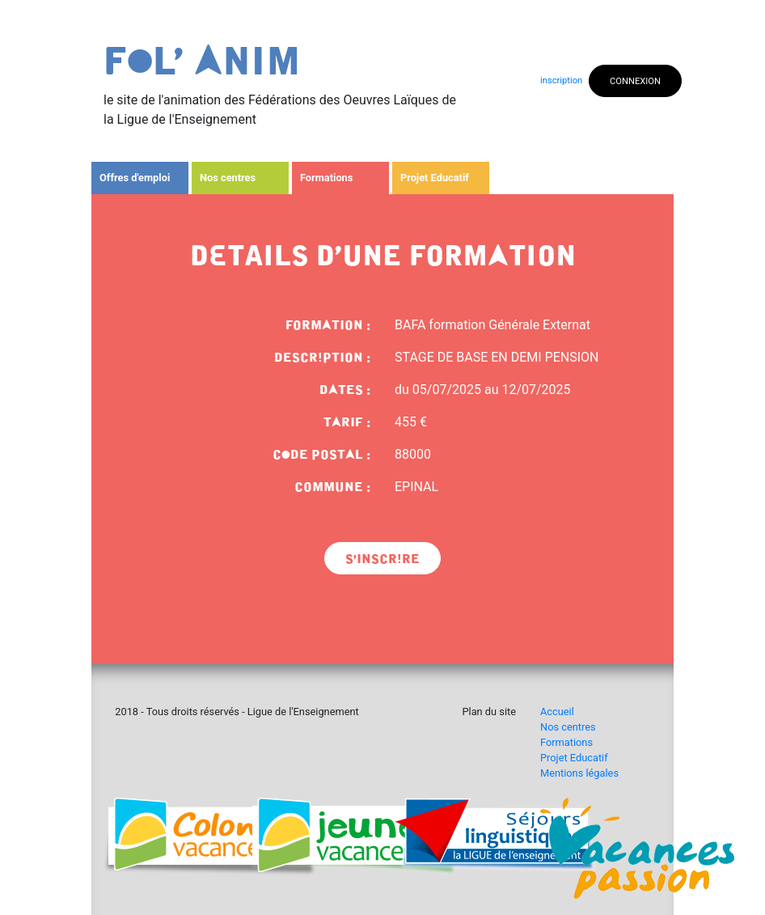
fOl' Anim (202, 61)
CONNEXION (635, 81)
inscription (561, 80)
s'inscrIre (382, 559)
